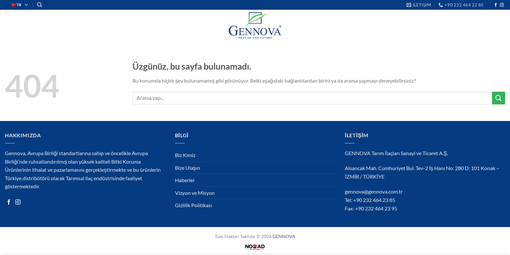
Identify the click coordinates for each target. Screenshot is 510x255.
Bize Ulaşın (187, 168)
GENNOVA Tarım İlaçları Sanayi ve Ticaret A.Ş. (396, 153)
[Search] (39, 4)
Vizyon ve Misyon (195, 193)
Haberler (185, 180)
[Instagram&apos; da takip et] (502, 5)
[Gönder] (498, 98)
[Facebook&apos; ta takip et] (496, 5)
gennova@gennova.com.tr (374, 191)
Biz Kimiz (185, 155)
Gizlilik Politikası (193, 205)
